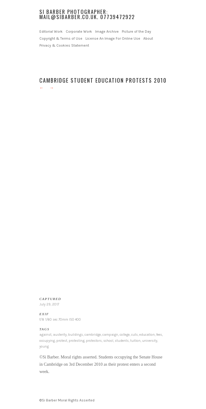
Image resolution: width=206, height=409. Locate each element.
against (45, 335)
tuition (135, 341)
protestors (94, 341)
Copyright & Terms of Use (60, 38)
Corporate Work (79, 31)
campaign (110, 335)
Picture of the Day (136, 31)
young (44, 346)
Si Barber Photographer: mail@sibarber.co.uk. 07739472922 (87, 14)
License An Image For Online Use (112, 38)
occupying (47, 341)
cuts (134, 335)
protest (61, 341)
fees (159, 335)
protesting (77, 341)
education (147, 335)
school (108, 341)
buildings (75, 335)
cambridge (93, 335)
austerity (60, 335)
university (149, 341)
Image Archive (107, 31)
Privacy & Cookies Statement (64, 45)
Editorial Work (51, 31)
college (125, 335)
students (122, 341)
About (148, 38)
